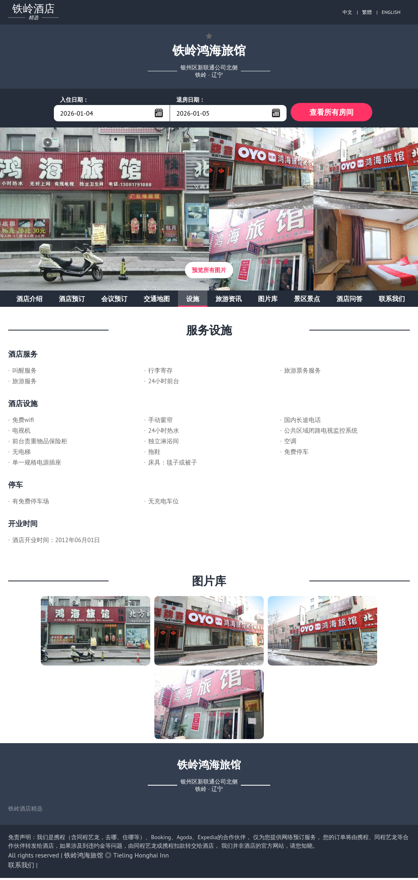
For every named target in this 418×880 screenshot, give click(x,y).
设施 (192, 301)
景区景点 (307, 301)
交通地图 (157, 301)
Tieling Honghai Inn (141, 857)
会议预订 (114, 301)
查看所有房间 (331, 113)
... (158, 112)
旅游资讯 (229, 301)
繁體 (367, 12)
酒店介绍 (29, 301)
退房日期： (190, 99)
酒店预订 (72, 301)
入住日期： (74, 99)
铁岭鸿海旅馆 (83, 857)
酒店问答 (349, 301)
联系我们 (392, 301)
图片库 (268, 301)
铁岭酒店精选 (25, 810)
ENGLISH (391, 12)
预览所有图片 (209, 272)
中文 (347, 12)
